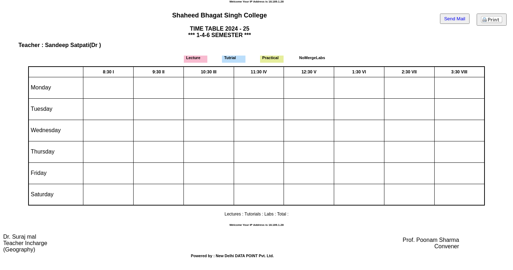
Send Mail (454, 18)
